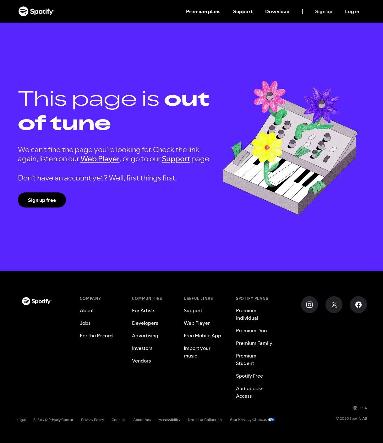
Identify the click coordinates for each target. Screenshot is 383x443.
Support (243, 11)
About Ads (142, 419)
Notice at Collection (205, 419)
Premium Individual (247, 314)
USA (360, 408)
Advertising (145, 335)
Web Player (100, 158)
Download (277, 11)
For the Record (96, 335)
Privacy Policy (92, 419)
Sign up (323, 11)
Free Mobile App (202, 335)
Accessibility (169, 419)
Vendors (141, 360)
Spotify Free (249, 375)
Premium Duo (251, 330)
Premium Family (254, 343)
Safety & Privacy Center (53, 419)
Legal (21, 419)
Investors (142, 348)
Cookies (119, 419)
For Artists (143, 310)
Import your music (197, 352)
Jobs (85, 322)
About (87, 310)
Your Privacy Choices (248, 419)
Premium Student (246, 359)
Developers (145, 322)
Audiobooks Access (249, 392)
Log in (352, 11)
